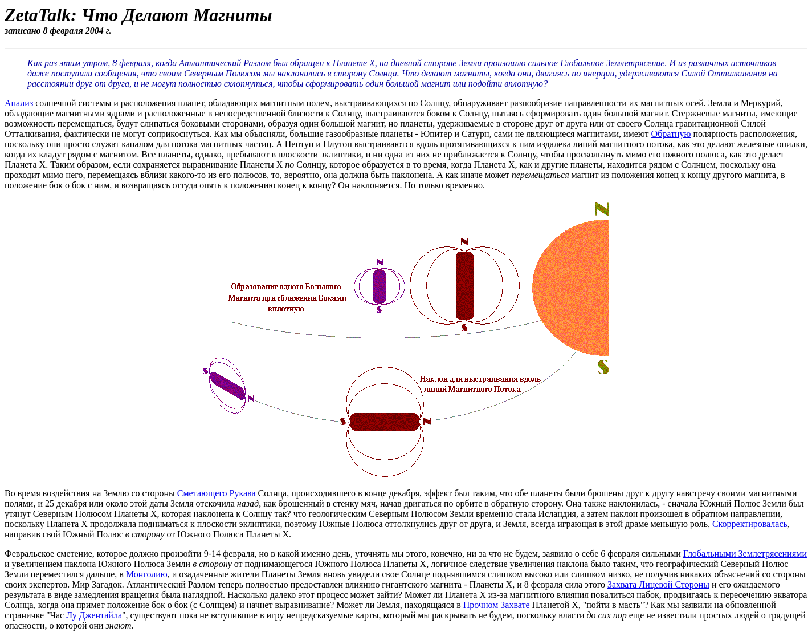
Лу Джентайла (94, 615)
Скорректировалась (749, 524)
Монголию (147, 574)
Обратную (671, 134)
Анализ (19, 103)
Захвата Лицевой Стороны (658, 584)
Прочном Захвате (496, 605)
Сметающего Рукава (216, 493)
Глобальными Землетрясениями (745, 553)
